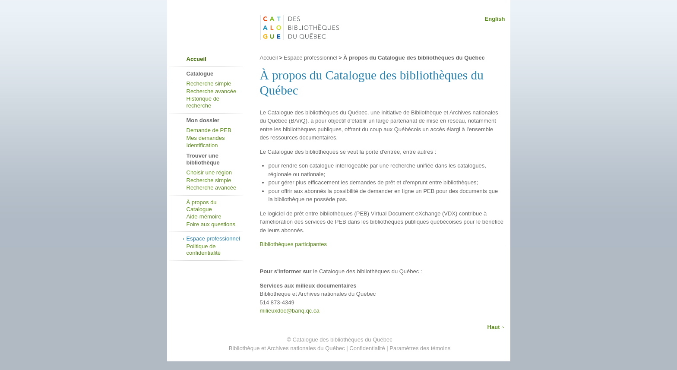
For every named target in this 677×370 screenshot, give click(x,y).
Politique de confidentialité (204, 249)
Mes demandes (206, 138)
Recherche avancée (212, 91)
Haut (493, 327)
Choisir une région (209, 172)
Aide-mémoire (204, 216)
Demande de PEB (209, 130)
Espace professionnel (213, 238)
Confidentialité (367, 348)
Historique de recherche (203, 102)
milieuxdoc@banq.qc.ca (290, 310)
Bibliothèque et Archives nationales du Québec (287, 348)
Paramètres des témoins (419, 348)
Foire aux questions (211, 224)
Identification (202, 145)
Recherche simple (209, 83)
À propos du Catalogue (202, 205)
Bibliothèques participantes (293, 244)
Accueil (196, 59)
